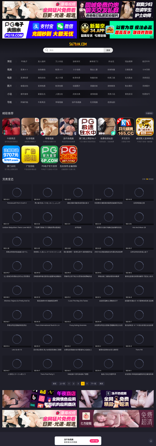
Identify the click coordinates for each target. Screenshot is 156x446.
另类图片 (146, 86)
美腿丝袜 (94, 86)
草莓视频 (59, 102)
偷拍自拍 (41, 77)
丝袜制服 (111, 69)
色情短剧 (111, 102)
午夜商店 (41, 102)
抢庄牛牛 (146, 61)
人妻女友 (59, 94)
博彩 (9, 61)
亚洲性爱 (24, 77)
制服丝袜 (94, 77)
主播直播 (128, 69)
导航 (9, 102)
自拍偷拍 (41, 69)
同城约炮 (24, 102)
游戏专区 (76, 61)
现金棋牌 (128, 61)
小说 (9, 93)
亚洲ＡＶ (24, 69)
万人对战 (59, 61)
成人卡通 (59, 77)
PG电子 (24, 61)
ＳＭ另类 (146, 69)
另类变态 (146, 77)
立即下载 (94, 441)
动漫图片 (76, 86)
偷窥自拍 (24, 86)
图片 (9, 85)
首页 (54, 383)
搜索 (108, 50)
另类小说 (111, 94)
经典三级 (111, 77)
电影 (9, 77)
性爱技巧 (146, 94)
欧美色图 (59, 86)
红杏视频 (94, 102)
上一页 (62, 383)
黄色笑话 (128, 94)
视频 (9, 69)
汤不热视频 (76, 102)
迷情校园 (94, 94)
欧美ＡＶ (59, 69)
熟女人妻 (94, 69)
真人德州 (41, 61)
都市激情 (24, 94)
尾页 (101, 383)
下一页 (93, 383)
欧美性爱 (76, 77)
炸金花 (111, 61)
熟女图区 (128, 86)
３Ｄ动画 (76, 69)
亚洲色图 (41, 86)
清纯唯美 (111, 86)
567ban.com (78, 44)
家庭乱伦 (41, 94)
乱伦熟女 (128, 77)
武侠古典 (76, 94)
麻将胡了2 (94, 61)
